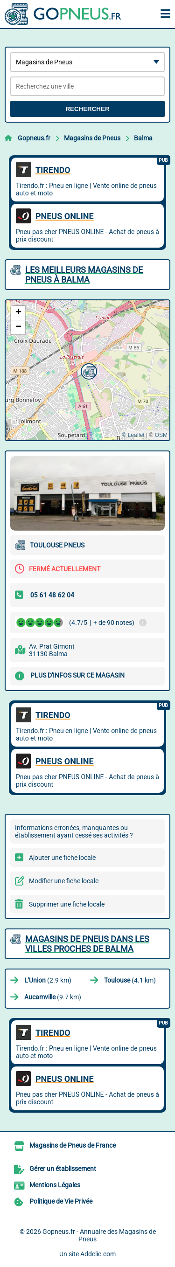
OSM (161, 435)
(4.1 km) (130, 980)
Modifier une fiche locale (63, 881)
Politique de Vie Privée (60, 1201)
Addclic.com (98, 1254)
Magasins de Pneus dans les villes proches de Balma (87, 944)
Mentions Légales (54, 1185)
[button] (88, 370)
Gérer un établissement (62, 1168)
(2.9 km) (47, 980)
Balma (143, 138)
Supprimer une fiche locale (67, 904)
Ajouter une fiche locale (62, 857)
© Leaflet (133, 435)
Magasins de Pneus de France (72, 1145)
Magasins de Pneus (92, 138)
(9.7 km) (52, 997)
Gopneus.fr (34, 138)
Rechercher (87, 108)
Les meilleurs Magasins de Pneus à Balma (84, 274)
